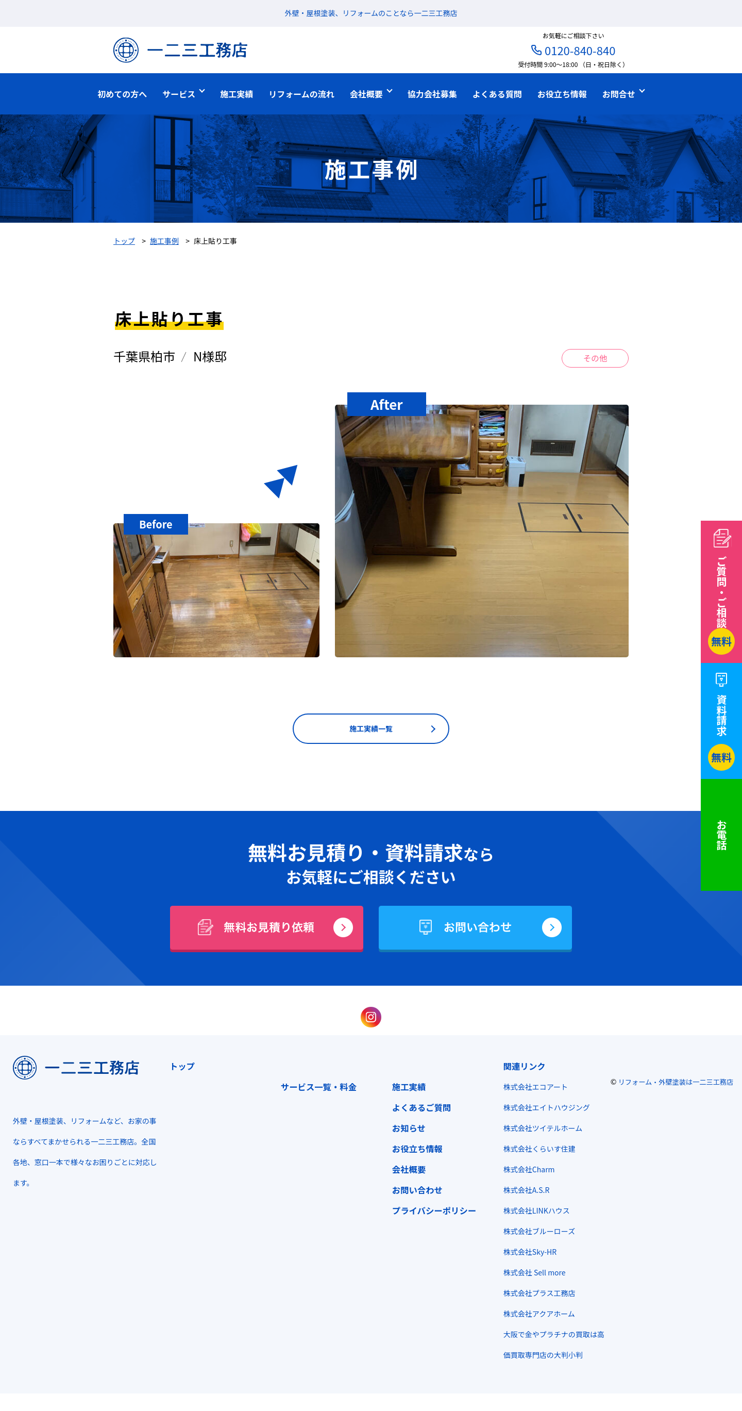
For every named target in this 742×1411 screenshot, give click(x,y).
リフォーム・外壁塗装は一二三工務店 (676, 1083)
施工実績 (405, 1089)
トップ (178, 1068)
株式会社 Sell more (531, 1274)
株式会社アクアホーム (535, 1315)
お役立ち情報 (414, 1150)
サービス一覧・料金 (315, 1089)
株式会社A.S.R (523, 1192)
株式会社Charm (525, 1171)
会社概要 (405, 1171)
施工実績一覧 (371, 730)
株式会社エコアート (532, 1089)
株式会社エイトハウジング (543, 1109)
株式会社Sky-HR (526, 1254)
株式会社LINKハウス (533, 1212)
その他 (595, 359)
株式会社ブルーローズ (535, 1233)
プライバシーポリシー (431, 1212)
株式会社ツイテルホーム (539, 1130)
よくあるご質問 (418, 1109)
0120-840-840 (580, 50)
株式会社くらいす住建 (536, 1151)
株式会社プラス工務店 (536, 1295)
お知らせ (405, 1130)
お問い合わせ (414, 1192)
